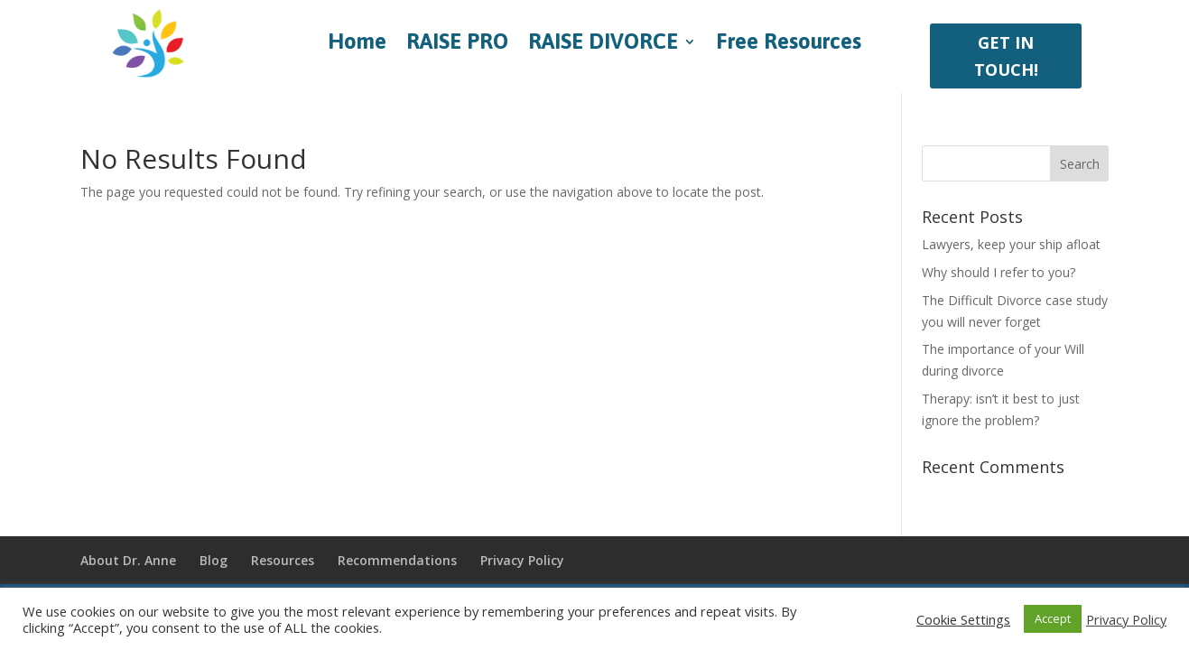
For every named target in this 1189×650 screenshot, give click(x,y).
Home (357, 44)
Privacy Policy (522, 560)
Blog (214, 560)
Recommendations (397, 560)
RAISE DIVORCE (603, 44)
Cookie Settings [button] (963, 619)
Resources (282, 560)
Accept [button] (1053, 618)
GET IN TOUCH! (1006, 56)
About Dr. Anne (128, 560)
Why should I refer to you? (998, 272)
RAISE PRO (457, 44)
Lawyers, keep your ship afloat (1011, 244)
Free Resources (788, 44)
